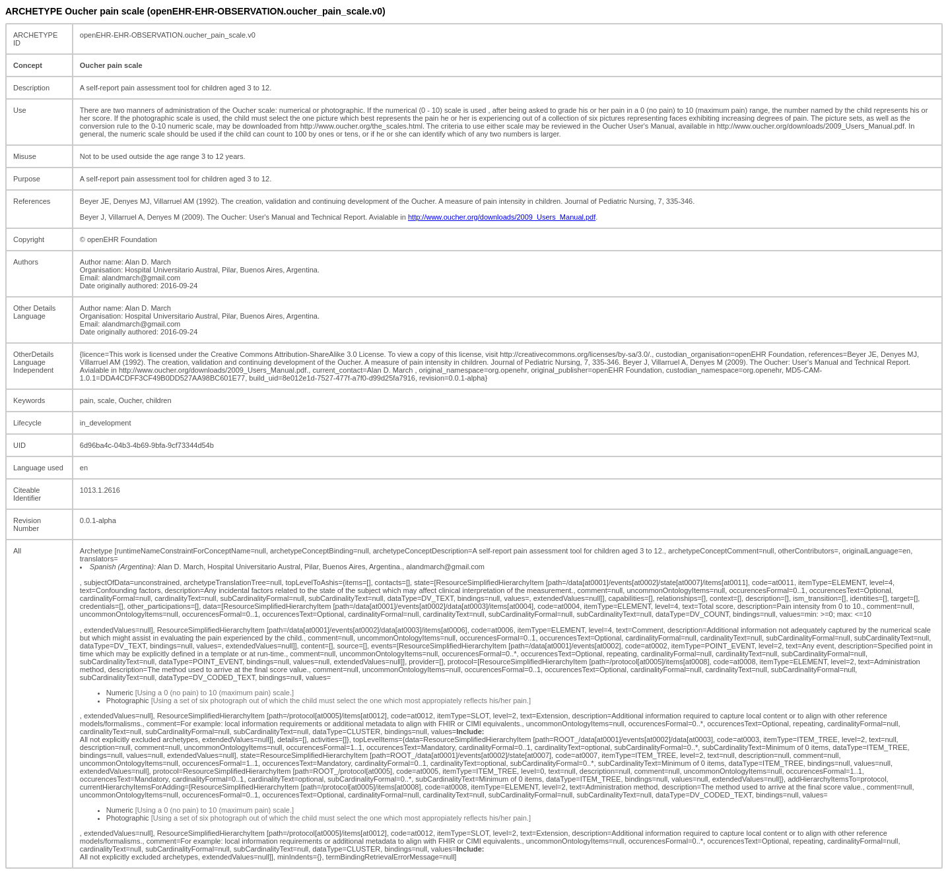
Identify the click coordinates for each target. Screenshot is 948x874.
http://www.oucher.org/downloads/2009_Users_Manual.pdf (501, 217)
